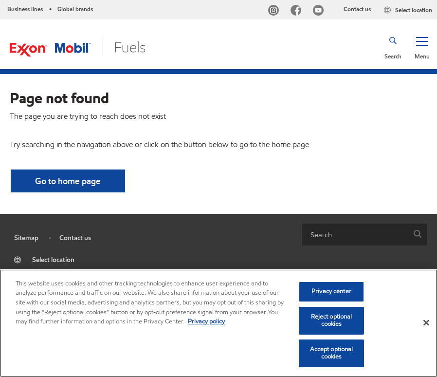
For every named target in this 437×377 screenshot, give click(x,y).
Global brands (75, 9)
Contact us (357, 9)
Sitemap (26, 238)
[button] (422, 47)
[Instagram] (275, 11)
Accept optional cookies (331, 353)
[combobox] (364, 234)
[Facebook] (298, 11)
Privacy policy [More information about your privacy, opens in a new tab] (206, 321)
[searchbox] (355, 234)
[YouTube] (320, 11)
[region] (218, 323)
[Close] (426, 323)
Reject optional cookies (331, 320)
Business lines (25, 9)
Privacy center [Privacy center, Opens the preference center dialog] (331, 291)
